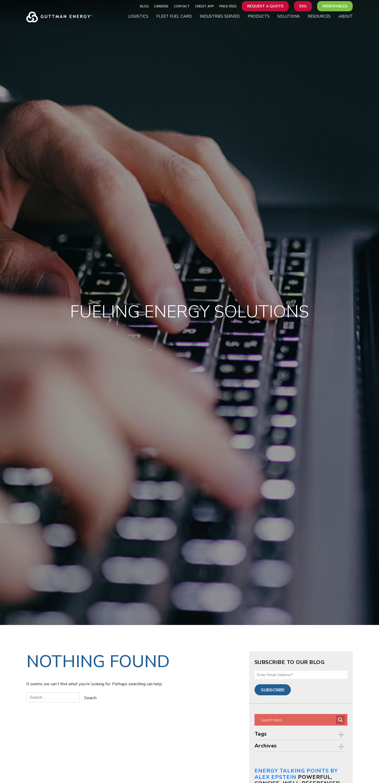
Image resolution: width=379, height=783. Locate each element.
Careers (161, 6)
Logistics (138, 16)
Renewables (334, 6)
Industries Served (220, 16)
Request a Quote (265, 6)
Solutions (288, 16)
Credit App (204, 6)
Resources (319, 16)
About (345, 16)
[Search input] (298, 719)
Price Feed (228, 6)
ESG (303, 6)
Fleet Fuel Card (174, 16)
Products (259, 16)
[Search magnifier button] (340, 719)
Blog (144, 6)
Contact (182, 6)
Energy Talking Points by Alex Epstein (296, 774)
